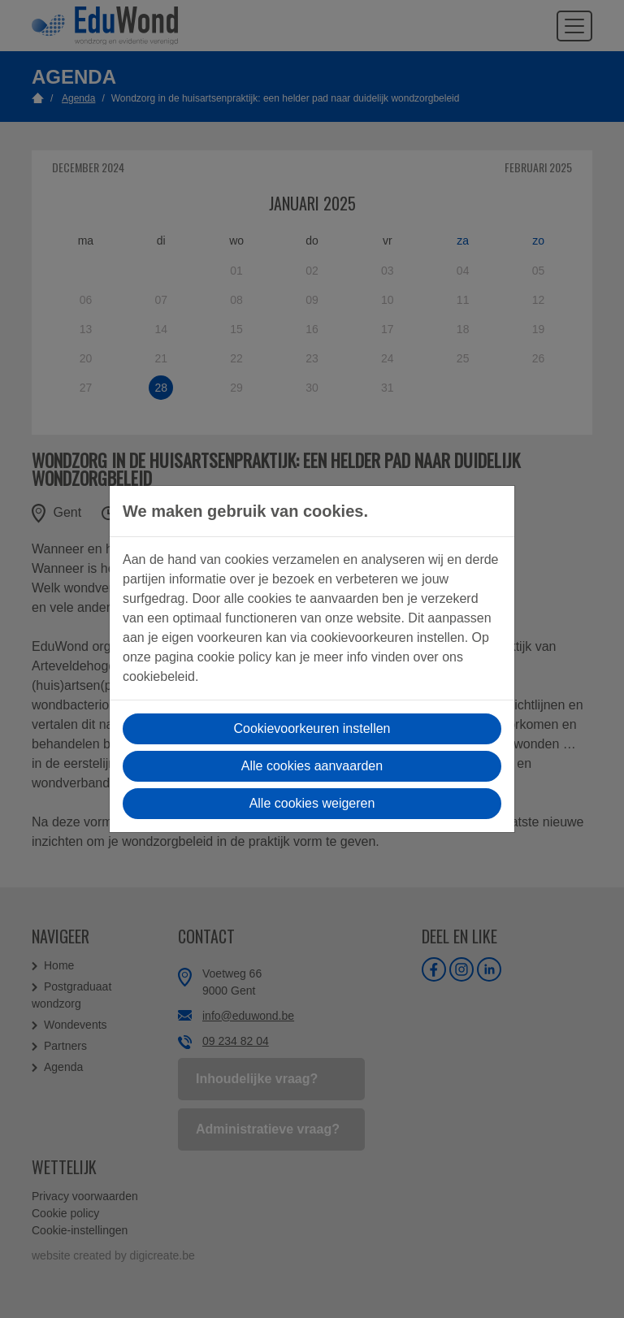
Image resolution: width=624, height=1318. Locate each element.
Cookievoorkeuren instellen (312, 728)
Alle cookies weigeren (312, 803)
